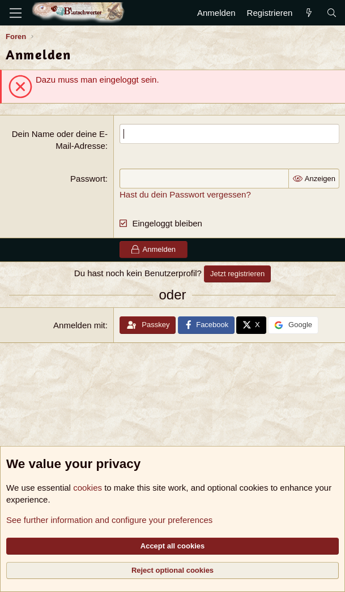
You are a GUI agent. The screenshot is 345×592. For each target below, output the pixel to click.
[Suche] (332, 12)
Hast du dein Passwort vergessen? (185, 194)
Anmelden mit (79, 325)
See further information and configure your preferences (109, 520)
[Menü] (15, 13)
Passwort (87, 178)
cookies (87, 487)
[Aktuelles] (309, 12)
